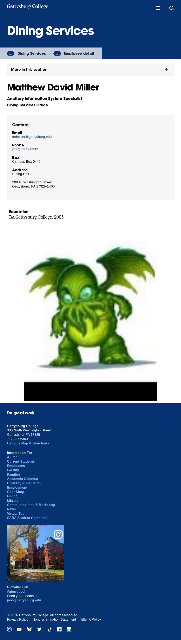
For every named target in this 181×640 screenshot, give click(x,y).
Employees (16, 466)
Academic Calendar (23, 479)
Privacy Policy (17, 619)
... (10, 53)
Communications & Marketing (31, 505)
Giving (12, 496)
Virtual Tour (16, 513)
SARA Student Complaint (27, 518)
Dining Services (32, 53)
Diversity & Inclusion (24, 483)
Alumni (13, 457)
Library (13, 500)
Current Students (21, 461)
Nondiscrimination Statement (54, 619)
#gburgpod (16, 591)
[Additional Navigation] (158, 8)
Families (14, 474)
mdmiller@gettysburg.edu (32, 137)
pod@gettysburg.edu (24, 600)
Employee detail (79, 53)
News (11, 509)
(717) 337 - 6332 (25, 149)
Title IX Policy (90, 619)
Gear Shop (15, 492)
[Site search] (171, 8)
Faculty (13, 470)
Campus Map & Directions (28, 443)
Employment (17, 487)
